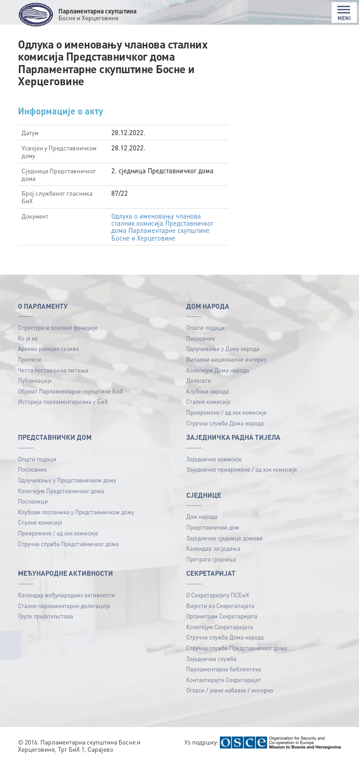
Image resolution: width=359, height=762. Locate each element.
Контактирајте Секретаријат (223, 679)
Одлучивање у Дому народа (222, 348)
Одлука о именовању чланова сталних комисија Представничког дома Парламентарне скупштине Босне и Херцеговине (163, 227)
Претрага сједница (211, 559)
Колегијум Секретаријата (219, 627)
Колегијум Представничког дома (61, 491)
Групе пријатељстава (45, 616)
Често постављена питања (53, 370)
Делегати (198, 380)
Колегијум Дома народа (217, 370)
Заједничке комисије (214, 459)
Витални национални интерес (226, 359)
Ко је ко (28, 338)
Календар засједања (213, 548)
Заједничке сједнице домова (224, 538)
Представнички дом (212, 527)
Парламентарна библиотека (223, 669)
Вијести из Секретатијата (220, 605)
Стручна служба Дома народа (225, 423)
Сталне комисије (208, 401)
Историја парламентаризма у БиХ (63, 401)
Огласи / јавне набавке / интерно (229, 690)
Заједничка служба (211, 658)
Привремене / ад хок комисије (226, 412)
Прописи (29, 359)
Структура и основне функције (58, 327)
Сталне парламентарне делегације (64, 605)
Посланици (33, 501)
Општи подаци (205, 327)
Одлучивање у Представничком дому (67, 480)
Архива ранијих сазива (48, 348)
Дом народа (202, 516)
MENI (344, 13)
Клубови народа (207, 391)
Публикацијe (35, 380)
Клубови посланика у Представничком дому (76, 512)
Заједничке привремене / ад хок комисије (241, 469)
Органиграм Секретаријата (222, 616)
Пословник (200, 338)
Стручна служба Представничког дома (68, 543)
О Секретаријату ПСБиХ (217, 595)
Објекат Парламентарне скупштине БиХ (70, 391)
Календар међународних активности (66, 595)
